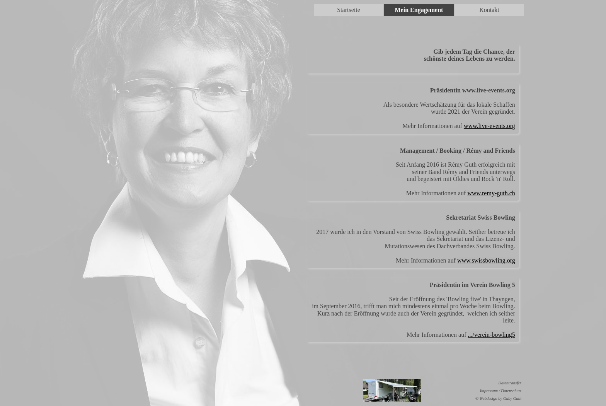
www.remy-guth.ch (491, 193)
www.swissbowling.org (486, 260)
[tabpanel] (413, 59)
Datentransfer (509, 383)
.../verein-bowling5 (491, 334)
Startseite (348, 10)
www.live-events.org (489, 126)
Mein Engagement (419, 10)
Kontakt (489, 10)
